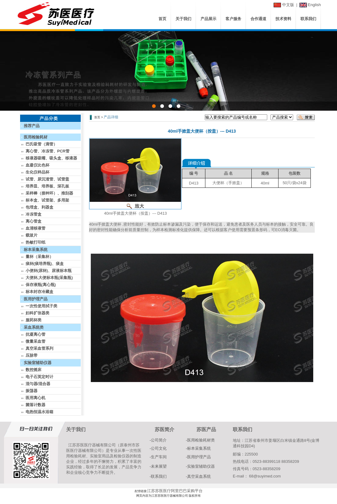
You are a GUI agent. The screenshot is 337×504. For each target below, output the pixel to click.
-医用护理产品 (198, 457)
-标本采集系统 (198, 448)
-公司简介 (158, 440)
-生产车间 (158, 457)
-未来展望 (158, 466)
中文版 (288, 4)
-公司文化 (158, 448)
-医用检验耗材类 (200, 440)
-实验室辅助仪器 (200, 466)
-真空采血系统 (198, 476)
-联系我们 (158, 476)
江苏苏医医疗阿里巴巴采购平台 (175, 490)
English (314, 4)
